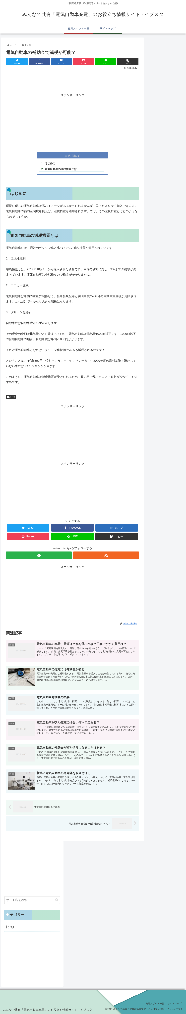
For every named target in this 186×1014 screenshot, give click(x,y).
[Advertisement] (72, 79)
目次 (68, 155)
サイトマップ (175, 1003)
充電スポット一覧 (154, 1003)
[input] (32, 900)
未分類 (11, 397)
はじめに (50, 163)
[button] (57, 900)
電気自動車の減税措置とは (61, 169)
